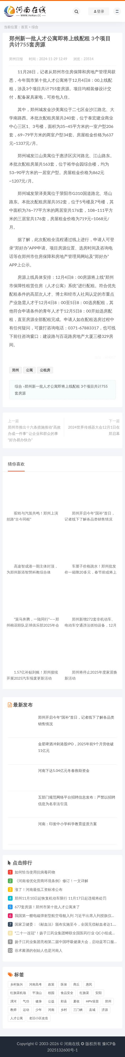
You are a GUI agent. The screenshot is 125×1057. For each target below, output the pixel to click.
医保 (64, 984)
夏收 (76, 1001)
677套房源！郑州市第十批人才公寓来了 (47, 907)
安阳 (98, 993)
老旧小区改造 (38, 1018)
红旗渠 (84, 993)
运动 (26, 1010)
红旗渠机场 (18, 993)
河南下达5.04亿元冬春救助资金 (64, 770)
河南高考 (35, 984)
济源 (105, 1010)
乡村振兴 (16, 984)
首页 (24, 27)
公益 (51, 1001)
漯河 (13, 1001)
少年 (38, 1010)
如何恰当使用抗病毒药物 (35, 872)
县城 (92, 1010)
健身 (38, 1001)
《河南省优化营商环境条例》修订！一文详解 (51, 880)
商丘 (76, 984)
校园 (51, 993)
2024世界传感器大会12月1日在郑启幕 (94, 430)
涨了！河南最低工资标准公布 (38, 889)
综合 (35, 27)
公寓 (29, 370)
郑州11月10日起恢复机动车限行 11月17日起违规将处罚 (60, 898)
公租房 (45, 370)
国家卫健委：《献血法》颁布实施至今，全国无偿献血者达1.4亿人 (69, 924)
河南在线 (72, 1043)
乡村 (64, 1010)
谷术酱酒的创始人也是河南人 (38, 950)
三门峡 (78, 1010)
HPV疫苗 (92, 1001)
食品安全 (67, 993)
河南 (51, 1010)
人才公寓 (16, 1018)
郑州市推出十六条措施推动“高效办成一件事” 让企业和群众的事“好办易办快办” (34, 433)
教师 (13, 1010)
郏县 (64, 1001)
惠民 (89, 984)
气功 (26, 1001)
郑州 (15, 370)
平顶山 (37, 993)
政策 (51, 984)
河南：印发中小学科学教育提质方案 (67, 823)
